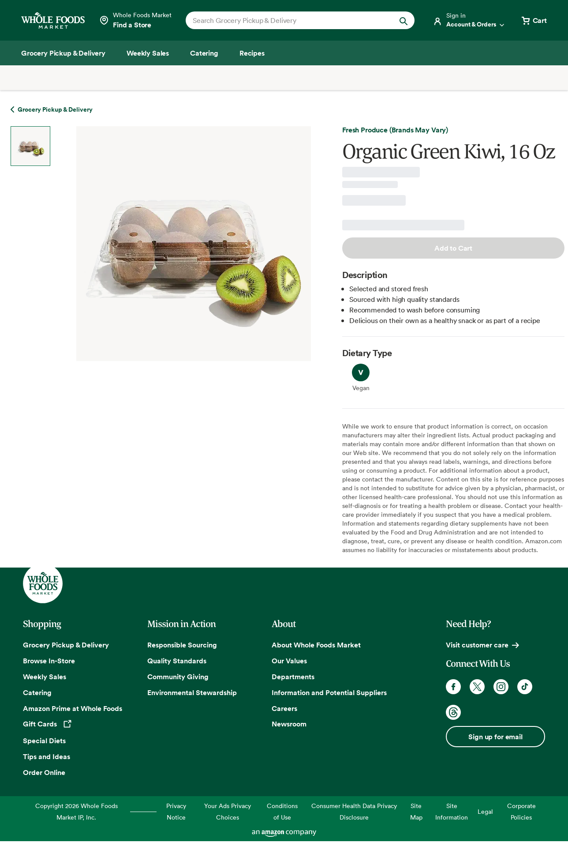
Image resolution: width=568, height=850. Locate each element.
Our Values (289, 661)
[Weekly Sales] (148, 53)
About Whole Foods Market (316, 645)
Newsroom (289, 724)
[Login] (469, 20)
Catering (37, 692)
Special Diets (44, 740)
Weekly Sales (44, 676)
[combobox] (289, 20)
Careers (284, 708)
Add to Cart (453, 248)
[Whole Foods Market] (53, 20)
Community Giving (178, 676)
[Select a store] (135, 20)
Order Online (44, 772)
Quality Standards (176, 661)
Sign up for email (495, 736)
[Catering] (204, 53)
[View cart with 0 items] (533, 20)
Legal (485, 811)
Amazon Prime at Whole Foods (72, 708)
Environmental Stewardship (192, 692)
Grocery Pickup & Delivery (66, 645)
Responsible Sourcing (182, 645)
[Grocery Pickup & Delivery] (63, 53)
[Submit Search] (403, 20)
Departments (293, 676)
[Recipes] (252, 53)
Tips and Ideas (46, 756)
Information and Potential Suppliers (329, 692)
